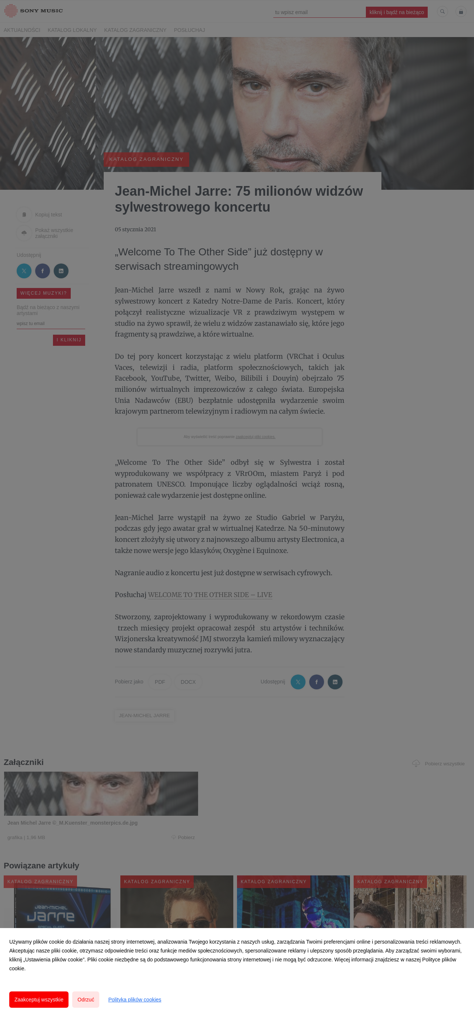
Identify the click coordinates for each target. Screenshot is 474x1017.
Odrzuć (85, 1000)
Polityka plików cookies (134, 1000)
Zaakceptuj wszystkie (38, 1000)
